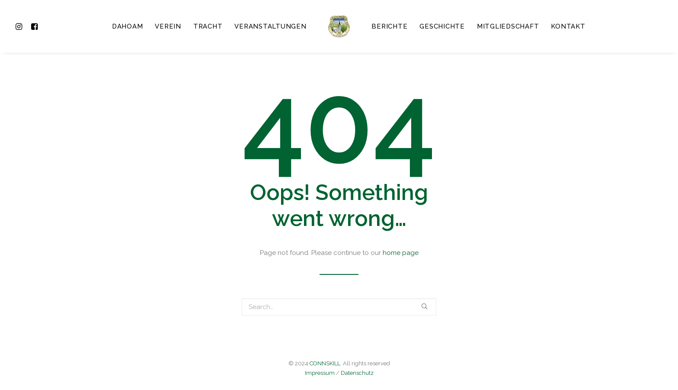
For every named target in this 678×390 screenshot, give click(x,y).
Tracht (208, 26)
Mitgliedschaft (508, 26)
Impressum (320, 373)
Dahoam (127, 26)
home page (401, 253)
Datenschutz (357, 373)
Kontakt (568, 26)
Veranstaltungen (270, 26)
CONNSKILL (325, 363)
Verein (168, 26)
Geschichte (442, 26)
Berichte (389, 26)
